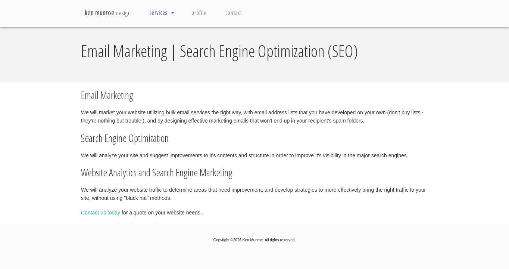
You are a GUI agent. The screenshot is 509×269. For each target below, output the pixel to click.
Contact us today (100, 213)
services (158, 13)
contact (233, 13)
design (108, 12)
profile (199, 13)
